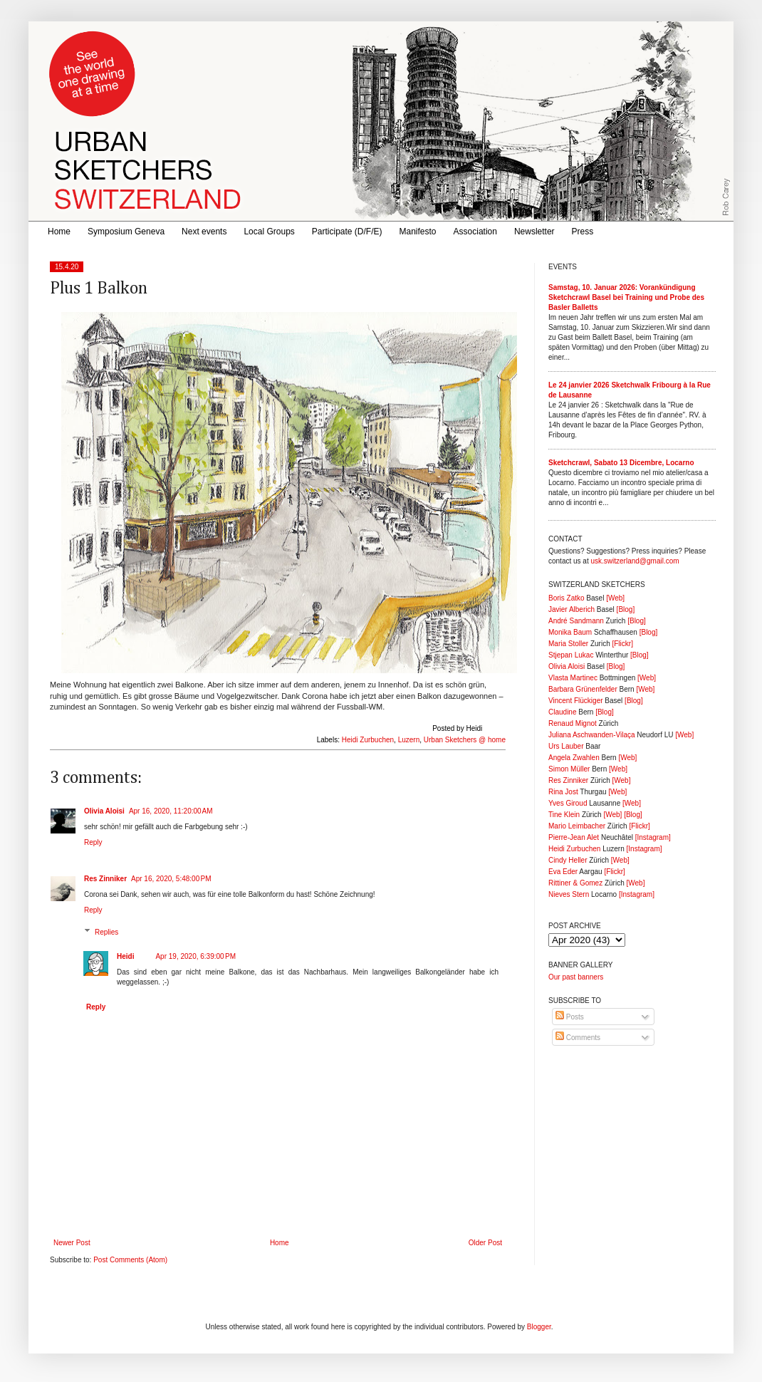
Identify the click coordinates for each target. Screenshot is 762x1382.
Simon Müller (569, 769)
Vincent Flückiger (575, 701)
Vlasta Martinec (572, 678)
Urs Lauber (565, 746)
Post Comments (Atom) (130, 1260)
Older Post (485, 1243)
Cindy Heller (567, 860)
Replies (106, 932)
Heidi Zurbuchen (368, 740)
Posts (569, 1017)
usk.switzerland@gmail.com (634, 561)
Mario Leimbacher (576, 826)
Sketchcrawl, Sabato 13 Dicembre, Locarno (621, 463)
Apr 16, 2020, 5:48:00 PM (171, 879)
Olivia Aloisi (104, 811)
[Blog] (626, 609)
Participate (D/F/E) (347, 232)
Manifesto (418, 232)
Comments (577, 1037)
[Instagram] (653, 837)
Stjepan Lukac (570, 655)
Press (583, 232)
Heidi (125, 956)
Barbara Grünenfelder (582, 689)
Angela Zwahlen (574, 758)
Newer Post (71, 1243)
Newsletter (534, 232)
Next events (204, 232)
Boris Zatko (566, 598)
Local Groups (269, 232)
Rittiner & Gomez (575, 883)
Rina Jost (563, 792)
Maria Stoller (568, 644)
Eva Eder (563, 872)
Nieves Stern (568, 894)
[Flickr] (622, 644)
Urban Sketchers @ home (465, 740)
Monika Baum (570, 632)
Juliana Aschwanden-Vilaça (591, 735)
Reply (93, 842)
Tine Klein (564, 815)
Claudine (562, 712)
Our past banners (575, 977)
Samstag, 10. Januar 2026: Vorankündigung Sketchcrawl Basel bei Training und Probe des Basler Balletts (626, 297)
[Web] (615, 598)
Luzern (409, 740)
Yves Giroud (567, 803)
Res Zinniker (105, 879)
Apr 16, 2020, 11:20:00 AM (171, 811)
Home (59, 232)
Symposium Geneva (126, 232)
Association (475, 232)
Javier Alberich (571, 609)
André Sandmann (576, 621)
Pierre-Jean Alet (573, 837)
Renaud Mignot (572, 723)
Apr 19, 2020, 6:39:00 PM (195, 956)
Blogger (539, 1327)
